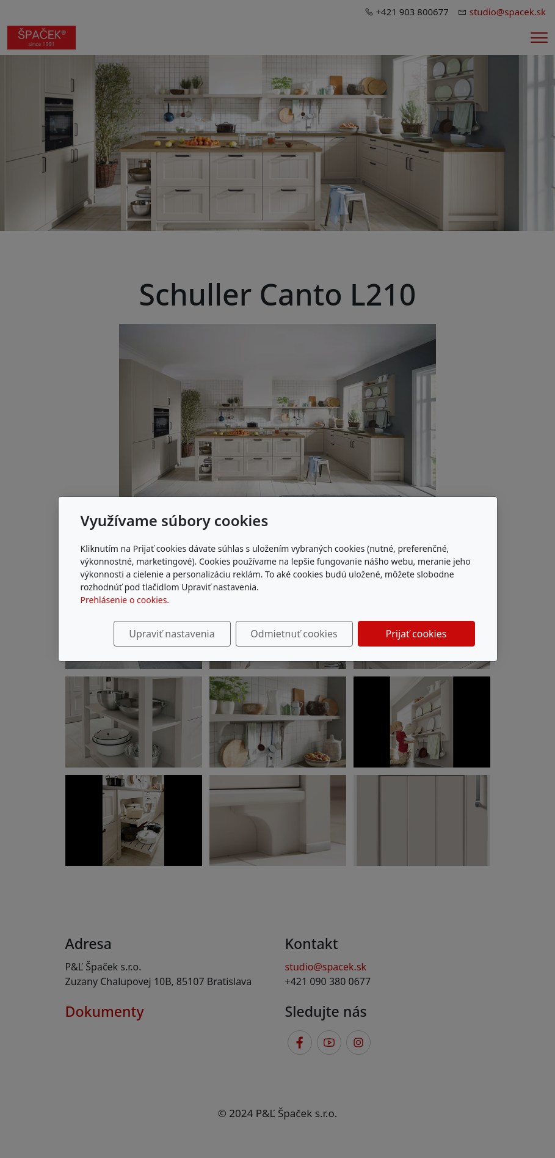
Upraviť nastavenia (171, 633)
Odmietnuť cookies (293, 633)
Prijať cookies (416, 633)
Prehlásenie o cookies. (125, 600)
